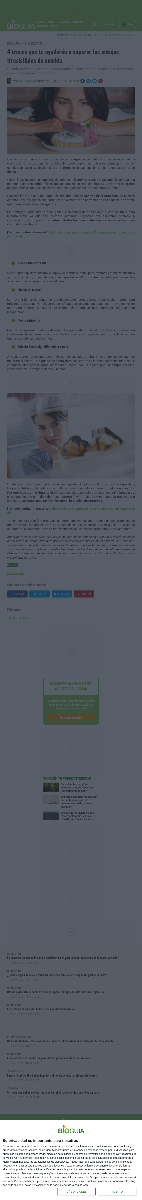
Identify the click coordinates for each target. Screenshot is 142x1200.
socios (36, 1146)
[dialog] (71, 1160)
